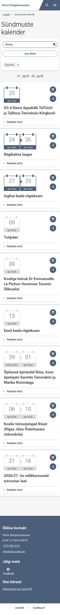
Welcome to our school (16, 589)
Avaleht (6, 14)
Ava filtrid (30, 53)
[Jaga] (53, 98)
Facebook (8, 571)
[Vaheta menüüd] (55, 5)
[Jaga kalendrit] (53, 89)
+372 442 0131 (11, 545)
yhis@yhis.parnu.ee (14, 551)
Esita (54, 44)
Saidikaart (39, 607)
